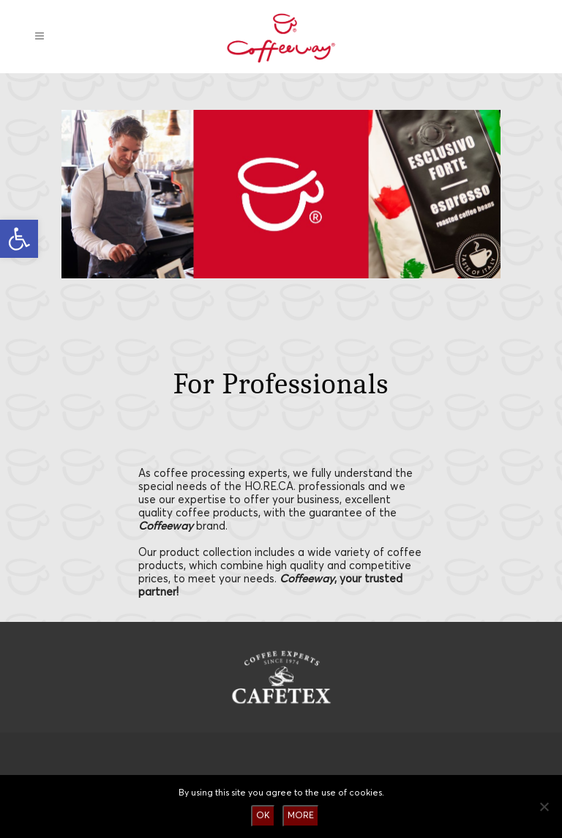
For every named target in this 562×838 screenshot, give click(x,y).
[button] (19, 239)
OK (263, 815)
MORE (301, 815)
